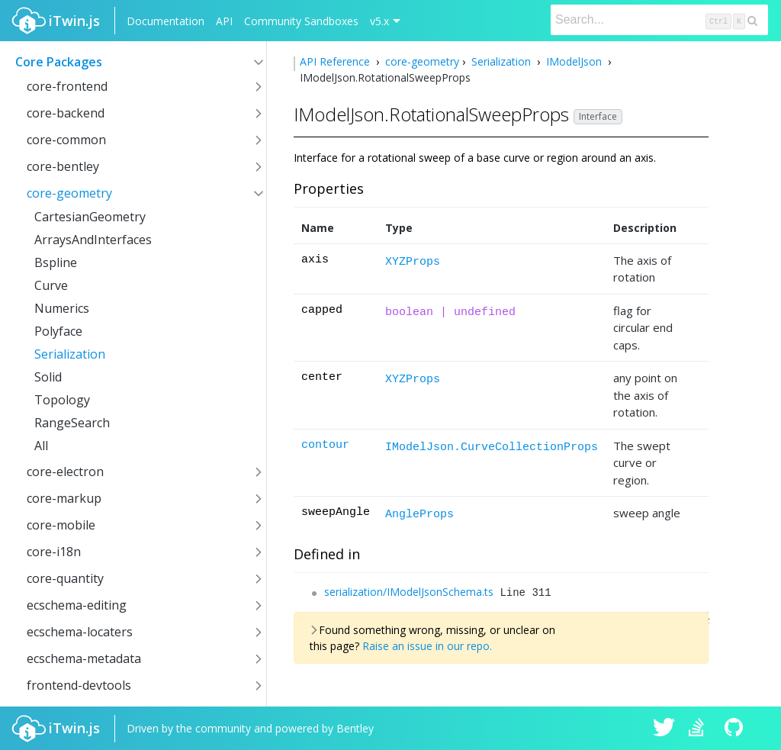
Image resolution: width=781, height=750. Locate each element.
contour (325, 445)
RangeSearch (72, 422)
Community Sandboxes (301, 21)
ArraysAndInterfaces (93, 239)
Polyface (58, 331)
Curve (51, 285)
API (224, 21)
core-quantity (65, 578)
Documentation (165, 21)
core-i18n (54, 551)
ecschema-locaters (80, 631)
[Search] (659, 20)
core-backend (65, 113)
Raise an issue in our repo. (427, 646)
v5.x (379, 21)
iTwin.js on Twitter (664, 728)
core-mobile (61, 525)
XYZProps (412, 262)
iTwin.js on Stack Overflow (700, 728)
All (41, 445)
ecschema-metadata (84, 658)
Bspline (55, 262)
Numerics (61, 308)
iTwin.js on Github (736, 728)
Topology (62, 399)
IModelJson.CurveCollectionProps (491, 447)
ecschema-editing (77, 605)
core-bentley (63, 166)
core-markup (64, 498)
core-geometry (69, 193)
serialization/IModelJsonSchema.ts (408, 591)
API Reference (336, 61)
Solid (48, 377)
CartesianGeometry (90, 216)
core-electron (65, 471)
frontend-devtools (79, 685)
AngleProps (419, 514)
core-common (66, 139)
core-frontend (67, 86)
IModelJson (574, 61)
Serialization (69, 354)
